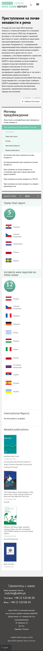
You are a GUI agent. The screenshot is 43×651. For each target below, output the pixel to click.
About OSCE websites (15, 641)
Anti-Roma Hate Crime (11, 456)
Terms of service (29, 641)
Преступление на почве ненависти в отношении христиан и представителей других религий (19, 171)
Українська (14, 539)
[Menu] (38, 4)
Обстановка (10, 132)
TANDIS (37, 98)
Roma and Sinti (9, 564)
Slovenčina (27, 464)
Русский (6, 462)
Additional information (32, 101)
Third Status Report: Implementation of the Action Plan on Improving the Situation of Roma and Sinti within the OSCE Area (18, 494)
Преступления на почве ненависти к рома (20, 127)
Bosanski (14, 462)
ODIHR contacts (22, 637)
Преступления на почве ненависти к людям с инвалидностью (21, 185)
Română (19, 464)
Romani (12, 464)
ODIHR (27, 98)
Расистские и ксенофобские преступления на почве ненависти (21, 121)
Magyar (6, 464)
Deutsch (20, 462)
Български (7, 467)
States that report (12, 136)
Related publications (12, 150)
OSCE (30, 637)
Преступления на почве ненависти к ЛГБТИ (21, 179)
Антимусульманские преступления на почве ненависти (21, 163)
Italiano (27, 462)
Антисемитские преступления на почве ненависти (19, 156)
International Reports (13, 146)
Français (15, 467)
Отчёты (8, 141)
